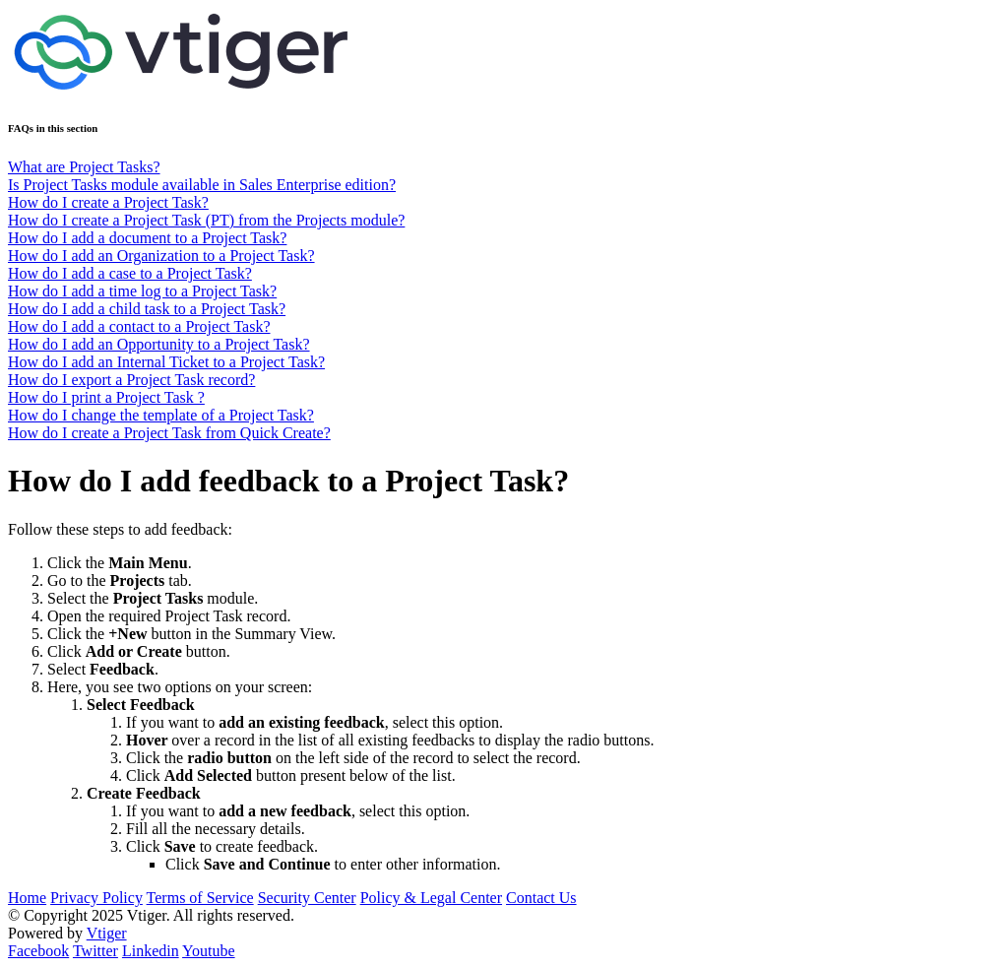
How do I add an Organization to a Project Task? (161, 255)
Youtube (208, 950)
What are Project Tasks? (84, 167)
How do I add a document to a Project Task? (147, 237)
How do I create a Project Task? (108, 202)
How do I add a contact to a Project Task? (139, 326)
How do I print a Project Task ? (106, 397)
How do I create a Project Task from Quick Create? (169, 432)
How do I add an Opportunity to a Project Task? (159, 344)
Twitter (95, 950)
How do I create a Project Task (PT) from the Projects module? (206, 220)
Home (27, 897)
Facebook (38, 950)
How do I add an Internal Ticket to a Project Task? (166, 362)
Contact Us (541, 897)
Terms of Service (200, 897)
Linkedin (150, 950)
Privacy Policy (96, 897)
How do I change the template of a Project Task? (161, 415)
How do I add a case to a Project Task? (130, 273)
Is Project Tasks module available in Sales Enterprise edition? (202, 184)
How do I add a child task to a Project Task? (146, 308)
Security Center (307, 897)
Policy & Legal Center (431, 897)
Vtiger (107, 933)
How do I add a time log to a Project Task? (142, 291)
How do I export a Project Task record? (131, 379)
